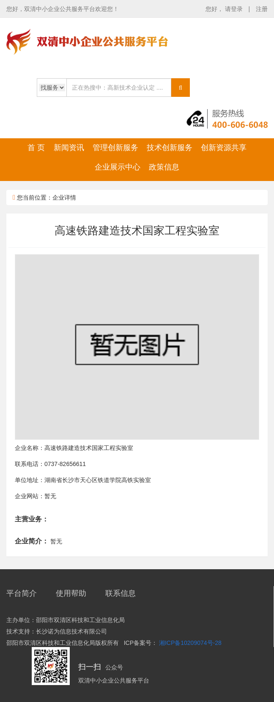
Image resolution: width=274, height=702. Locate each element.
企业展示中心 (117, 167)
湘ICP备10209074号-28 (190, 642)
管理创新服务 (115, 147)
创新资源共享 (224, 147)
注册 (262, 8)
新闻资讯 (69, 147)
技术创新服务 (169, 147)
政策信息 (164, 167)
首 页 (36, 147)
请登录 (234, 8)
